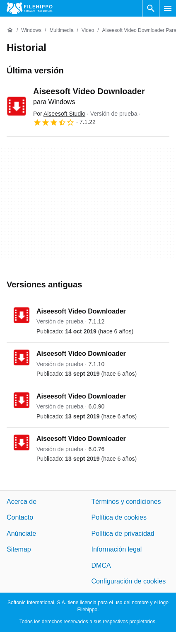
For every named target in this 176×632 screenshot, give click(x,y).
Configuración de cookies (129, 581)
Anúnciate (21, 533)
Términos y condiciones (126, 501)
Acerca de (21, 501)
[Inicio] (10, 30)
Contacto (20, 517)
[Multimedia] (61, 30)
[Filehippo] (30, 8)
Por (59, 113)
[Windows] (31, 30)
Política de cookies (119, 517)
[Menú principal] (167, 8)
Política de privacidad (123, 533)
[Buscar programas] (150, 8)
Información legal (117, 549)
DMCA (101, 565)
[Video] (88, 30)
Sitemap (19, 549)
